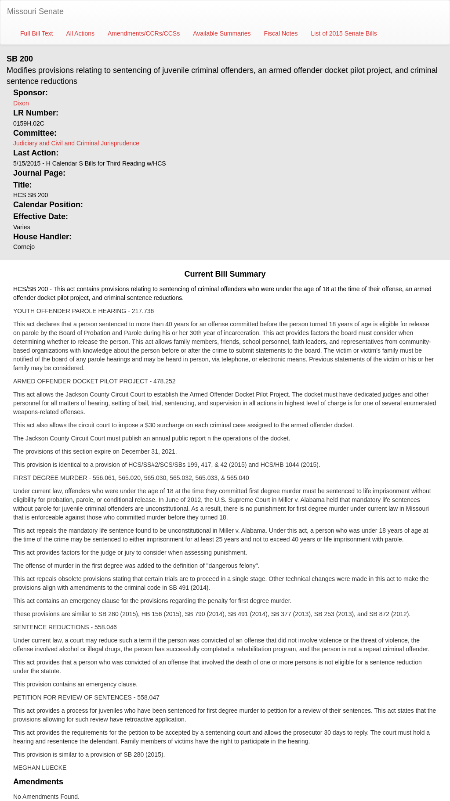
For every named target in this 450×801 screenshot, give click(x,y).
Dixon (21, 103)
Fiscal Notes (281, 33)
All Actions (80, 33)
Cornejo (24, 246)
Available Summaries (221, 33)
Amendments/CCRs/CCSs (144, 33)
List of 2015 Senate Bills (344, 33)
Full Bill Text (36, 33)
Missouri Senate (35, 11)
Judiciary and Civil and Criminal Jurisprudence (76, 143)
